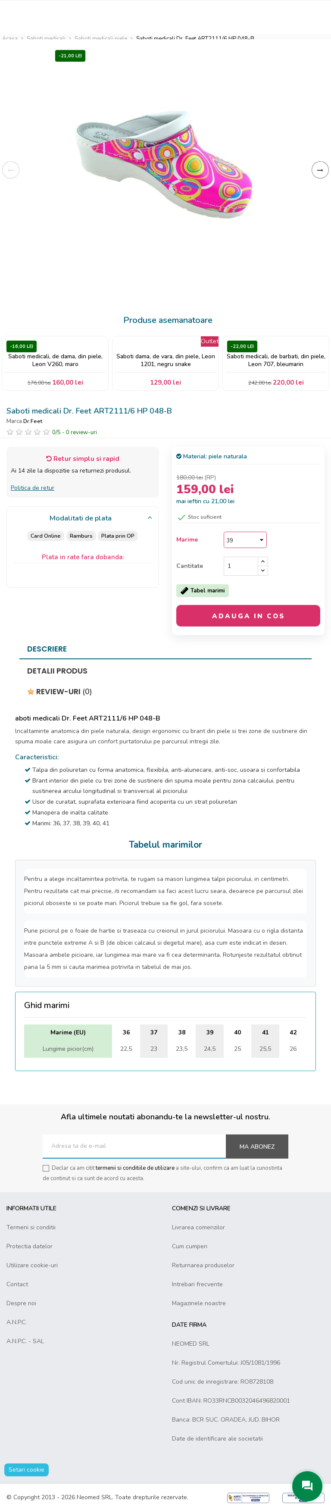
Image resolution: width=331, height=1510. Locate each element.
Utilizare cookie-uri (32, 1265)
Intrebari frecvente (197, 1284)
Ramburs (80, 535)
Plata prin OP (118, 535)
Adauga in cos (248, 616)
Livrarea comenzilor (198, 1227)
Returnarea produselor (203, 1265)
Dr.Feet (32, 421)
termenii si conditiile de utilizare (135, 1168)
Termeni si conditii (31, 1227)
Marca (14, 421)
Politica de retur (32, 488)
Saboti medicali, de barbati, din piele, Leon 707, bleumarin (276, 360)
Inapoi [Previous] (10, 170)
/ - (74, 432)
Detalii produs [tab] (57, 671)
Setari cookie (26, 1470)
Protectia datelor (29, 1246)
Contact (17, 1284)
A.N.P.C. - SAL (25, 1341)
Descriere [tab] (47, 649)
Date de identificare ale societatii (217, 1439)
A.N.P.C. (16, 1322)
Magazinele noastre (199, 1303)
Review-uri (59, 691)
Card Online (45, 535)
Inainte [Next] (320, 170)
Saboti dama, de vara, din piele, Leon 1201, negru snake (165, 360)
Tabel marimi (203, 591)
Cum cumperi (189, 1246)
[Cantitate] (241, 566)
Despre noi (21, 1303)
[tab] (83, 519)
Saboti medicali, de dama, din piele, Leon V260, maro (55, 360)
